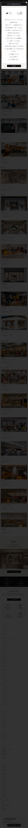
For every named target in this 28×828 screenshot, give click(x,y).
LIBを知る (14, 65)
